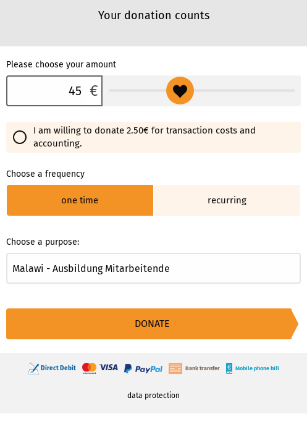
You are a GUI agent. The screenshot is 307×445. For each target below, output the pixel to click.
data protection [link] (153, 395)
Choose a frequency (45, 174)
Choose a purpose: (42, 242)
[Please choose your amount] (46, 90)
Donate (152, 323)
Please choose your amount (61, 64)
